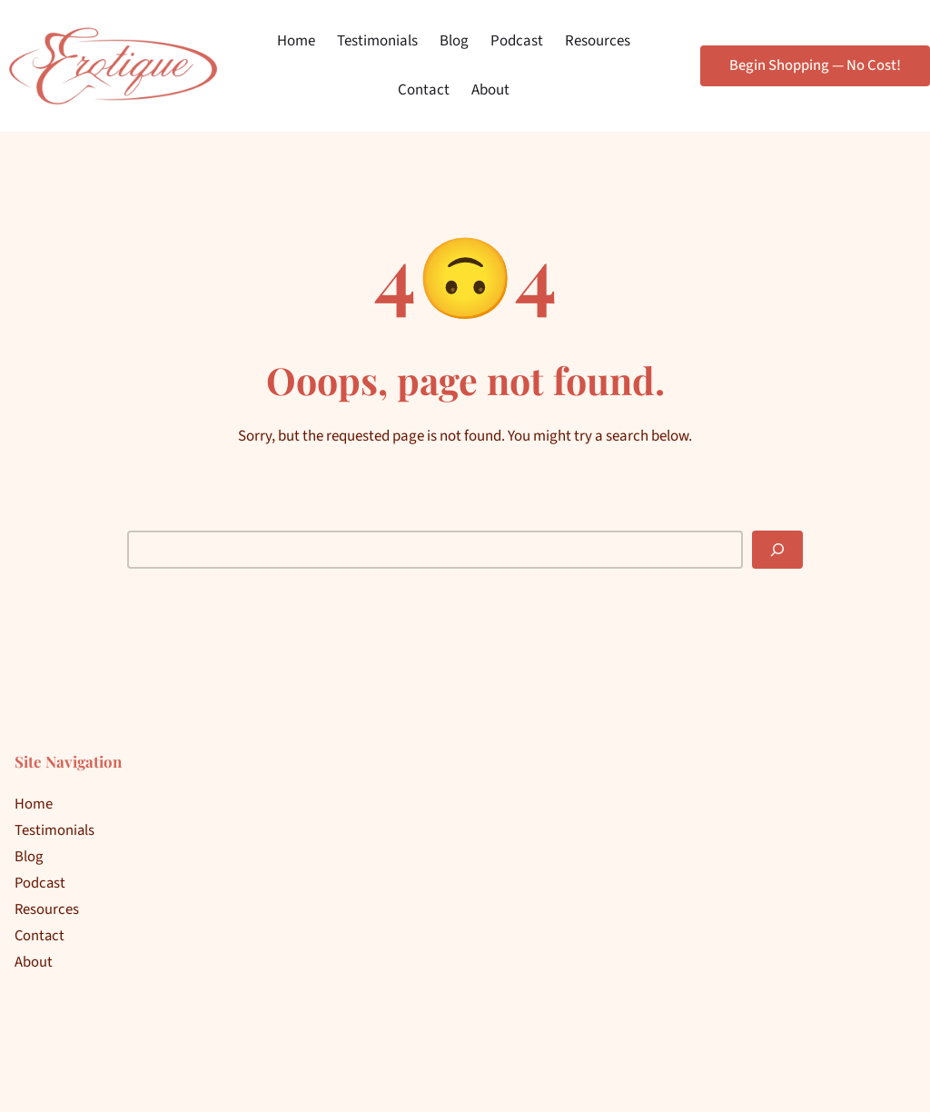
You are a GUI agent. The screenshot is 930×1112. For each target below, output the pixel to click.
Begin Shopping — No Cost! (815, 65)
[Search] (777, 550)
